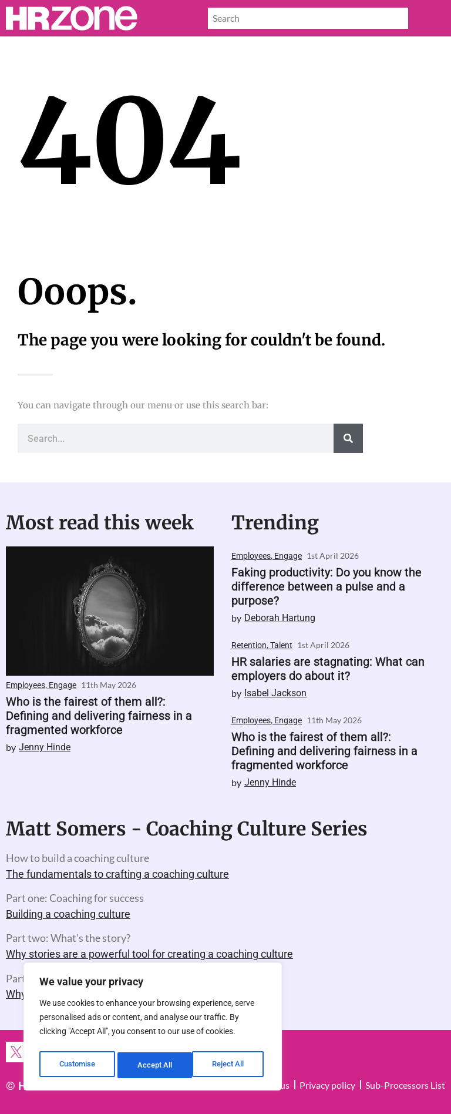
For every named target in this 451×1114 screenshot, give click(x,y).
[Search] (348, 438)
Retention (249, 645)
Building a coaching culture (68, 914)
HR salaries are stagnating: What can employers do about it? (328, 669)
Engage (62, 685)
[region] (152, 1028)
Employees (25, 685)
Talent (281, 645)
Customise (77, 1065)
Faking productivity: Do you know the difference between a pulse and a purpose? (326, 586)
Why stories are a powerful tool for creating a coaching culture (149, 954)
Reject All (154, 1065)
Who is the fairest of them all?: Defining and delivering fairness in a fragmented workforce (99, 715)
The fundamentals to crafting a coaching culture (117, 874)
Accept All (230, 1065)
